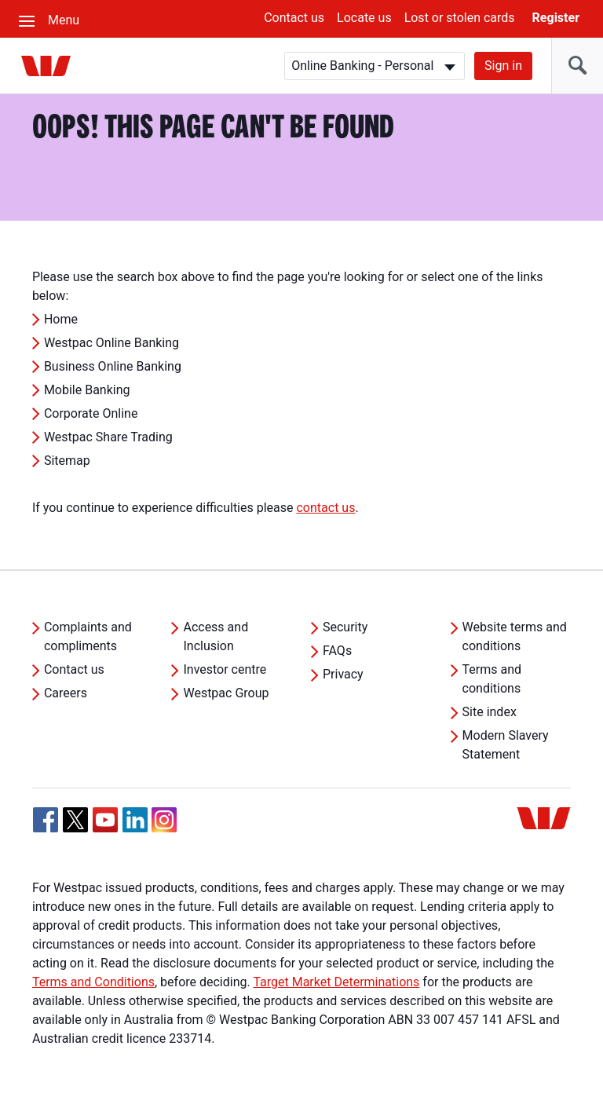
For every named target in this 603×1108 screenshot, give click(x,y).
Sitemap (67, 460)
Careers (65, 693)
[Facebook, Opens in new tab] (45, 819)
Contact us (294, 17)
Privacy (343, 674)
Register (555, 17)
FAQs (337, 650)
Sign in (503, 65)
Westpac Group (226, 693)
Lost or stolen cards (459, 17)
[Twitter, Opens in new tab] (75, 819)
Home (61, 319)
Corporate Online (91, 413)
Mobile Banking (87, 389)
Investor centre (224, 669)
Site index (489, 711)
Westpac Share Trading (108, 437)
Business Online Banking (112, 366)
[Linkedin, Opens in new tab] (135, 819)
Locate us (364, 17)
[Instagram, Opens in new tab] (164, 828)
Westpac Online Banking (111, 342)
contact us (325, 507)
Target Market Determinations (336, 982)
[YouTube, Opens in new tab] (105, 819)
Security (345, 627)
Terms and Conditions (93, 982)
